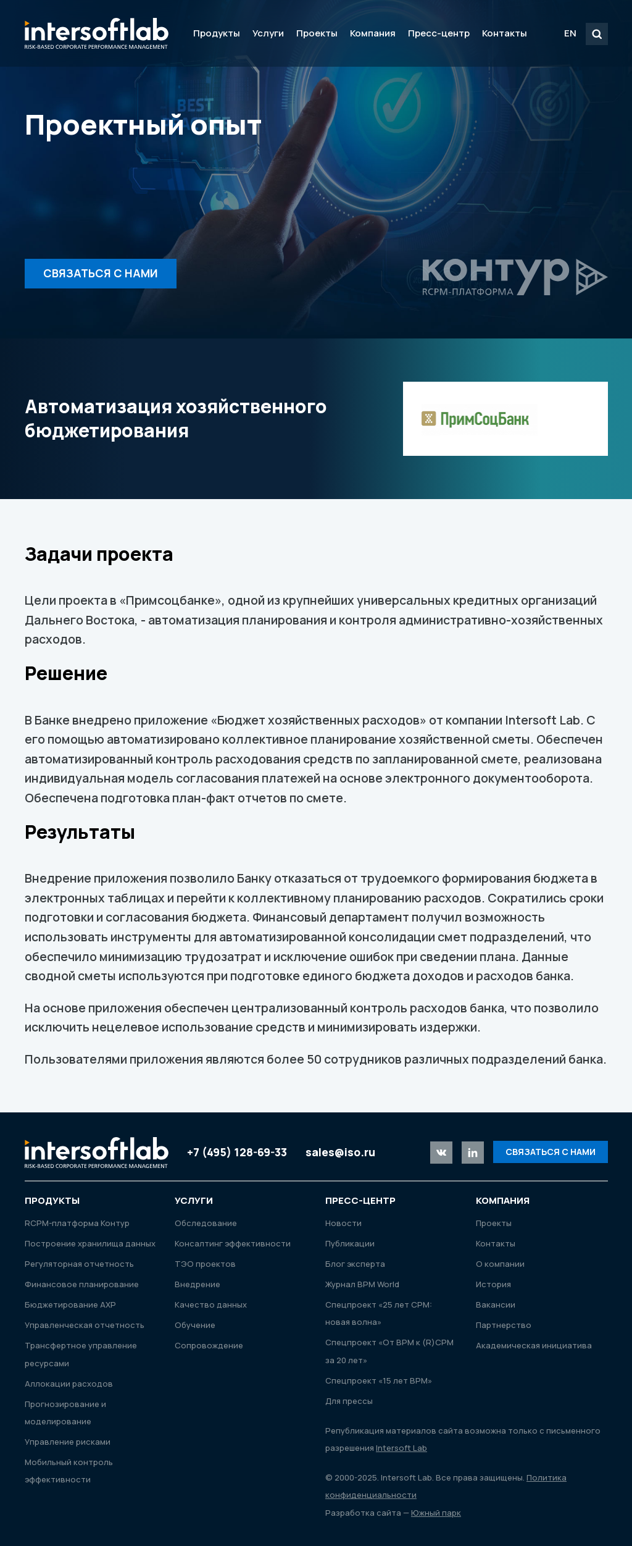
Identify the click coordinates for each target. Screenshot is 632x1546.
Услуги (268, 33)
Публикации (350, 1243)
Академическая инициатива (534, 1345)
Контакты (504, 33)
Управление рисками (67, 1441)
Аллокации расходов (69, 1383)
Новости (343, 1223)
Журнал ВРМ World (362, 1284)
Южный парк (436, 1512)
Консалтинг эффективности (233, 1243)
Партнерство (503, 1324)
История (493, 1284)
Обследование (206, 1223)
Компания (373, 33)
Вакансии (495, 1304)
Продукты (216, 33)
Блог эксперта (355, 1263)
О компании (500, 1263)
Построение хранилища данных (90, 1243)
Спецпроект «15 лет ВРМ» (378, 1380)
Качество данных (211, 1304)
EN (570, 33)
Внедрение (197, 1284)
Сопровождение (209, 1345)
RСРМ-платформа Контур (77, 1223)
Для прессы (349, 1400)
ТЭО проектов (205, 1263)
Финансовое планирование (82, 1284)
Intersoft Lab (96, 33)
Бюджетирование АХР (70, 1304)
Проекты (317, 33)
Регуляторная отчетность (79, 1263)
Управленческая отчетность (84, 1324)
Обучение (195, 1324)
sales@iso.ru (340, 1152)
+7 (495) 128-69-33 (237, 1152)
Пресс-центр (439, 33)
